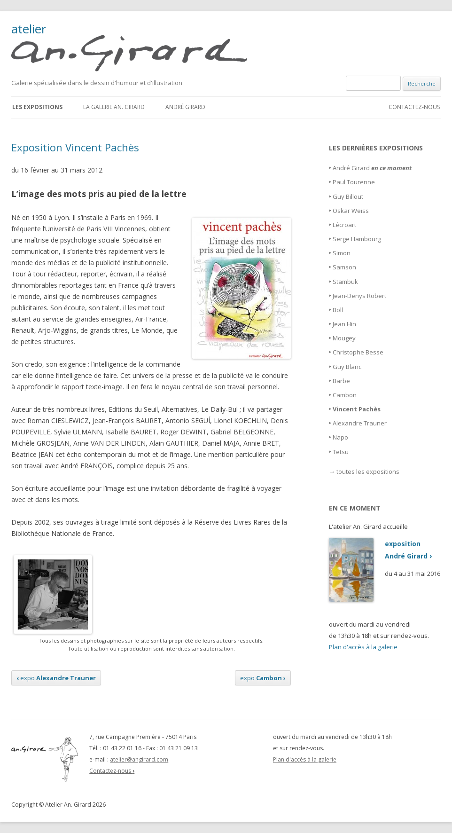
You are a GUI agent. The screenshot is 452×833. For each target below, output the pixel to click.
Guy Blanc (347, 366)
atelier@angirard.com (139, 759)
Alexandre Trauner (360, 423)
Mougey (344, 338)
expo (56, 678)
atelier (134, 47)
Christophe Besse (358, 352)
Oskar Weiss (351, 210)
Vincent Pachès (357, 409)
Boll (338, 310)
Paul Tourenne (354, 182)
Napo (340, 437)
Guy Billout (348, 196)
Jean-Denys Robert (359, 295)
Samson (344, 267)
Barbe (341, 381)
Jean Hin (344, 324)
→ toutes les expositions (364, 471)
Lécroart (344, 224)
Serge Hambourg (357, 239)
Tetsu (341, 452)
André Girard (185, 107)
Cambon (345, 395)
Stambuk (345, 281)
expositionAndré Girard (380, 550)
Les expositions (37, 107)
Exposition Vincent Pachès (75, 147)
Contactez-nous (414, 107)
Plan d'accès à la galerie (363, 647)
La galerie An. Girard (114, 107)
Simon (342, 253)
